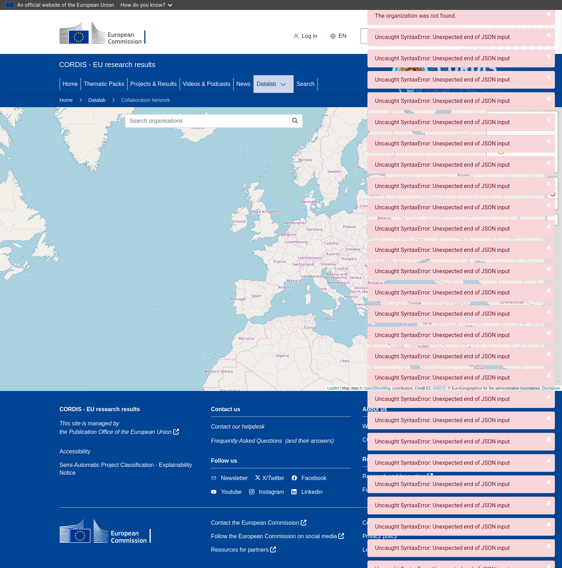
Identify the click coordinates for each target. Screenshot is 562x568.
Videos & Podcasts (206, 84)
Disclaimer (551, 388)
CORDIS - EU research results (100, 409)
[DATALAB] (285, 84)
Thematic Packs (104, 84)
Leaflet (333, 388)
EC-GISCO (436, 388)
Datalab (266, 84)
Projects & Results (153, 84)
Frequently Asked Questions (246, 441)
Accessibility (75, 451)
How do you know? (147, 5)
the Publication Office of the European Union (119, 432)
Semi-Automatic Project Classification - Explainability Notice (126, 469)
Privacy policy (379, 536)
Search (305, 84)
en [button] (338, 36)
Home (70, 84)
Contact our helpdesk (237, 427)
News (243, 84)
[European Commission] (108, 33)
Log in (305, 36)
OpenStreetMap (377, 388)
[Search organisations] (206, 121)
